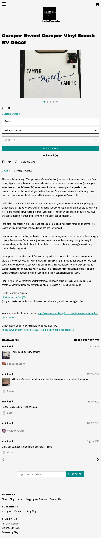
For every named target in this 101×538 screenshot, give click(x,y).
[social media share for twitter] (10, 162)
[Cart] (97, 4)
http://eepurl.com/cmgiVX (14, 297)
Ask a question (28, 162)
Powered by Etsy (10, 532)
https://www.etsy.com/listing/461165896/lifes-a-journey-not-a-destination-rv (38, 330)
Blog (12, 499)
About (20, 499)
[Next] (98, 459)
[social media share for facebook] (3, 162)
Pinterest (19, 511)
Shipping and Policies (36, 499)
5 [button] (57, 102)
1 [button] (44, 102)
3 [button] (50, 102)
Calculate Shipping (11, 113)
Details (6, 170)
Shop (4, 499)
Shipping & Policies (23, 170)
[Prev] (3, 460)
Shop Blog (31, 511)
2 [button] (47, 102)
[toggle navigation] (4, 4)
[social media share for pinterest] (16, 162)
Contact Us (55, 499)
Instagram (7, 511)
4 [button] (54, 102)
